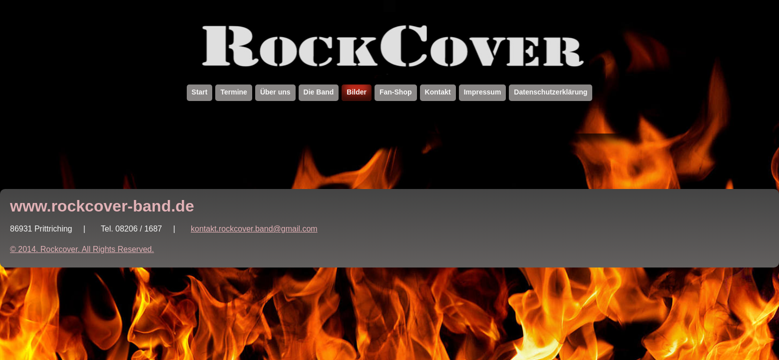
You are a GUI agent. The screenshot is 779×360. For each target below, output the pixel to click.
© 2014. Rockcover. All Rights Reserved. (82, 249)
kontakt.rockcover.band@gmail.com (254, 228)
